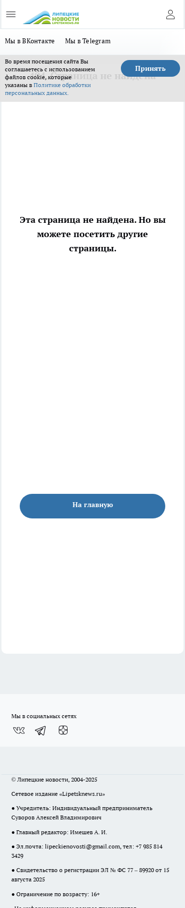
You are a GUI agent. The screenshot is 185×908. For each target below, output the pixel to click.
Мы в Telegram (88, 40)
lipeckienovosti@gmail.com (82, 846)
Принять (150, 68)
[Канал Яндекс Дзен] (63, 730)
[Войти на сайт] (170, 14)
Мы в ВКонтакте (30, 40)
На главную (93, 504)
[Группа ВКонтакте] (18, 730)
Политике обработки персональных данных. (48, 88)
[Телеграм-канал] (41, 730)
